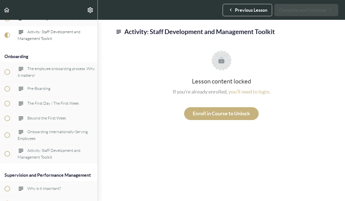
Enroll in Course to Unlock (221, 113)
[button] (7, 10)
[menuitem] (90, 10)
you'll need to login (249, 92)
